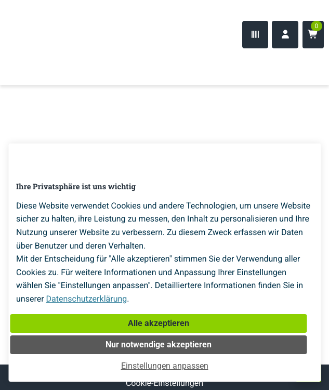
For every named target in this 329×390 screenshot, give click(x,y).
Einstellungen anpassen (164, 366)
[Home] (41, 64)
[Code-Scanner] (255, 34)
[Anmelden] (285, 34)
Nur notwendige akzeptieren (159, 344)
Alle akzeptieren (158, 323)
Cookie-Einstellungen (164, 383)
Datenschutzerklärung (86, 299)
